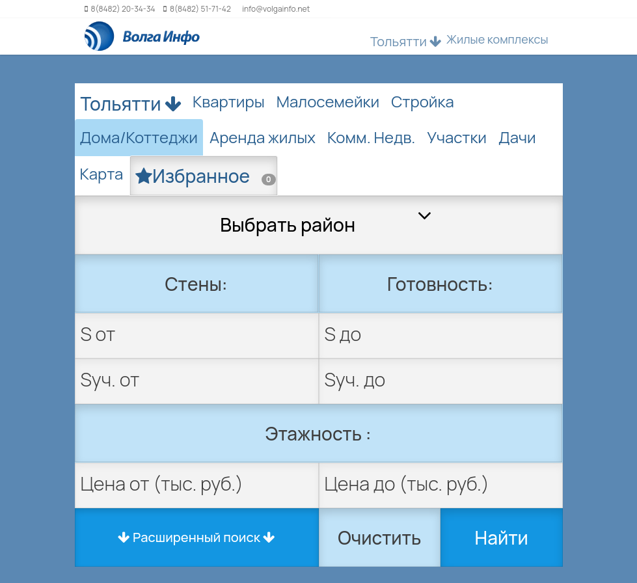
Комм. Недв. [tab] (371, 137)
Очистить (379, 537)
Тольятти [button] (406, 41)
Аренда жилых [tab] (263, 137)
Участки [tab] (457, 137)
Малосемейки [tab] (328, 101)
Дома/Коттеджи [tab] (139, 137)
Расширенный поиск (196, 537)
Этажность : (318, 433)
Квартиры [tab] (229, 101)
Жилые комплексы (497, 39)
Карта (102, 173)
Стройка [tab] (422, 101)
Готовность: (440, 283)
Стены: (196, 283)
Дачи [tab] (517, 137)
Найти (501, 537)
